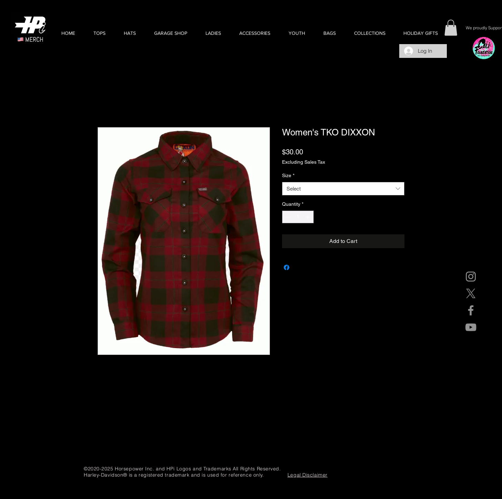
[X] (471, 293)
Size (288, 175)
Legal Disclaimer (308, 475)
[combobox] (343, 188)
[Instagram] (471, 276)
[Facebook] (471, 310)
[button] (99, 33)
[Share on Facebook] (286, 267)
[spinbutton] (298, 217)
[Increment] (308, 217)
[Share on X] (299, 267)
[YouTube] (471, 327)
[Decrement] (287, 217)
